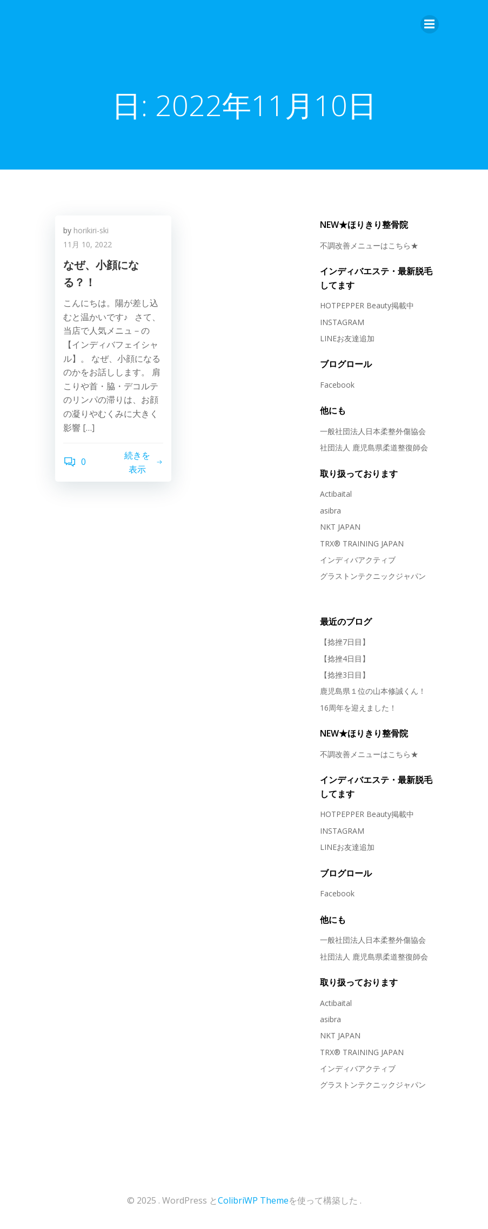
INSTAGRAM (342, 322)
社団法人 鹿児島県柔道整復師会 (374, 447)
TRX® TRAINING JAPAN (362, 543)
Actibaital (336, 494)
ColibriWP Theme (253, 1200)
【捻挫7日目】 (345, 642)
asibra (330, 510)
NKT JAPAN (340, 527)
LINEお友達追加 (347, 338)
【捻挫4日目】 (345, 658)
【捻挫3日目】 (345, 675)
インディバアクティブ (358, 560)
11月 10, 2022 (87, 244)
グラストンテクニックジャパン (373, 576)
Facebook (337, 385)
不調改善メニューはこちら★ (369, 245)
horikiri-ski (91, 230)
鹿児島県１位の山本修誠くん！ (373, 691)
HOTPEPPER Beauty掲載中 (367, 305)
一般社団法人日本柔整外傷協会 (373, 431)
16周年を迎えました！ (358, 708)
